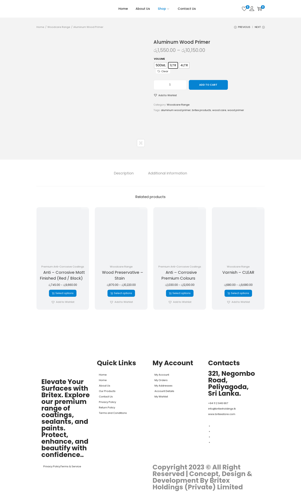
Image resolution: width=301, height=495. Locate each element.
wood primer (235, 111)
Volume (159, 60)
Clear (163, 72)
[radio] (160, 66)
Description (125, 173)
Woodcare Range (58, 27)
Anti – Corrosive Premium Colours (179, 276)
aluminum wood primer (176, 111)
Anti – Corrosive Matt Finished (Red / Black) (62, 276)
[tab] (125, 174)
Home (40, 27)
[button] (165, 96)
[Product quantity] (170, 86)
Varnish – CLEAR (238, 273)
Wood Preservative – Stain (122, 276)
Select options (63, 294)
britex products (201, 111)
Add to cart (208, 86)
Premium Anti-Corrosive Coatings (62, 267)
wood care (219, 111)
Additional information (166, 173)
